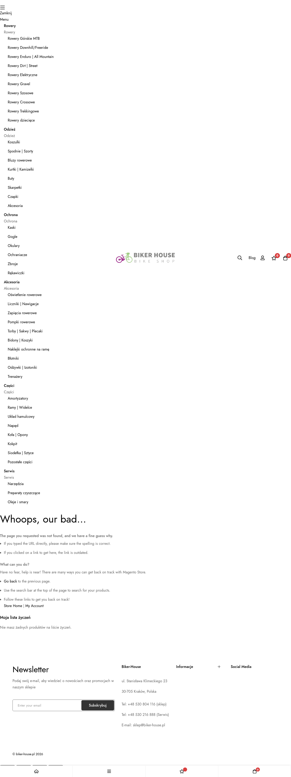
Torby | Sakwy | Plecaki (25, 331)
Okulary (14, 245)
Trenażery (15, 376)
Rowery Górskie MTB (24, 38)
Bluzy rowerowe (20, 160)
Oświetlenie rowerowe (25, 294)
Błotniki (13, 358)
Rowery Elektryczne (22, 74)
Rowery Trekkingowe (23, 111)
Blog (252, 257)
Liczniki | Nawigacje (23, 303)
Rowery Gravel (19, 84)
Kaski (11, 227)
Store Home (13, 605)
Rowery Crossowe (21, 102)
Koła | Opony (18, 434)
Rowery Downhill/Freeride (28, 47)
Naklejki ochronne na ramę (28, 349)
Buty (11, 178)
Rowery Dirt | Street (23, 65)
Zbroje (13, 263)
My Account (34, 605)
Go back (10, 581)
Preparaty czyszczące (24, 493)
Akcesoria (15, 205)
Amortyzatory (18, 398)
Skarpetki (15, 187)
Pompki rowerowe (21, 322)
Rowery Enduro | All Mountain (31, 56)
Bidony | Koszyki (20, 340)
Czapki (13, 196)
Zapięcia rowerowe (22, 313)
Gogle (12, 236)
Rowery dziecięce (21, 120)
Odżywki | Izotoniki (22, 367)
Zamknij (6, 13)
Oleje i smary (18, 502)
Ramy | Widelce (20, 407)
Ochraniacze (17, 254)
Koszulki (14, 142)
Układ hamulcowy (21, 416)
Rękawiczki (16, 273)
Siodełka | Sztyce (21, 453)
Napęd (13, 425)
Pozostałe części (20, 462)
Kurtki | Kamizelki (21, 169)
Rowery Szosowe (20, 93)
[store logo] (145, 258)
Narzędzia (16, 483)
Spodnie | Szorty (20, 151)
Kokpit (12, 443)
